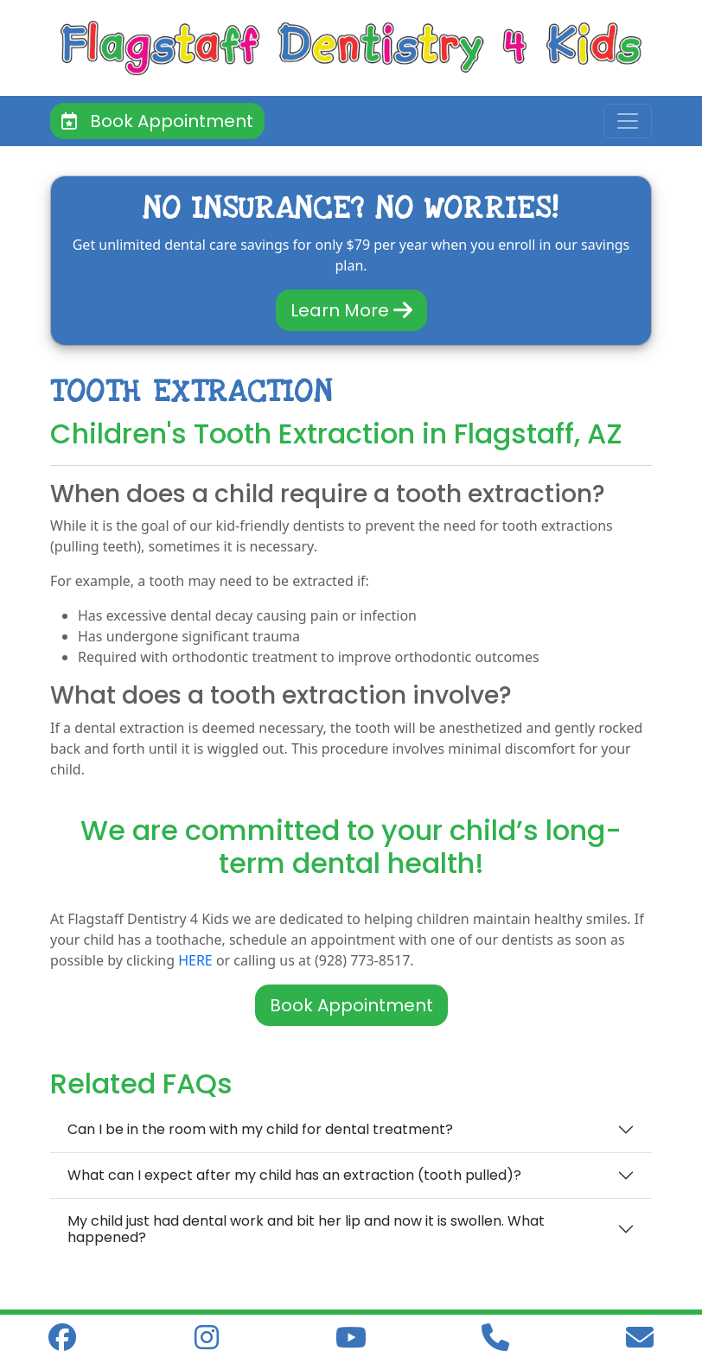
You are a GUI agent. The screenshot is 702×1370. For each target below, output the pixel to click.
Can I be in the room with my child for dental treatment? (260, 1129)
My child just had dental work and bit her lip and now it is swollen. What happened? (306, 1229)
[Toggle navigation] (627, 121)
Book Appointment (157, 121)
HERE (195, 960)
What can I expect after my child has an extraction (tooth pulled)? (294, 1175)
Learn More (351, 310)
